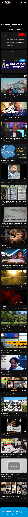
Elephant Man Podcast (9, 34)
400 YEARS (3, 245)
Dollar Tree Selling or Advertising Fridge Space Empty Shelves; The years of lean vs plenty (13, 201)
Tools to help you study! (7, 181)
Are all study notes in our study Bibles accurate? (14, 118)
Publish (22, 60)
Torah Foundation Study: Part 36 (9, 393)
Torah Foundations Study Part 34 (10, 496)
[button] (25, 2)
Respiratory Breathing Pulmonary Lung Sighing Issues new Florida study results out (13, 223)
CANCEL (15, 60)
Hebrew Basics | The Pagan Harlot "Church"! (12, 454)
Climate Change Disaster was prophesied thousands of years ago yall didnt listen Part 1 (13, 95)
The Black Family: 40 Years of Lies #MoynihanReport (10, 475)
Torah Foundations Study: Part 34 (10, 413)
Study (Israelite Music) (7, 434)
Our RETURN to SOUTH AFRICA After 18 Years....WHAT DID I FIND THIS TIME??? (11, 349)
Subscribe (21, 34)
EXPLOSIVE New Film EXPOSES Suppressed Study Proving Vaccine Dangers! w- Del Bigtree (13, 139)
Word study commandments (9, 160)
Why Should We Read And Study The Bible (12, 265)
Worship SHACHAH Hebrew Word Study (11, 286)
